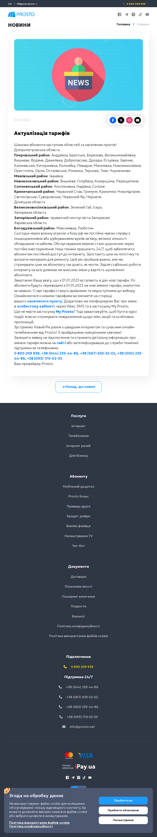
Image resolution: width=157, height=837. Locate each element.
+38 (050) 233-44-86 (78, 707)
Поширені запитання (78, 596)
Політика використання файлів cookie (78, 636)
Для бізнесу (78, 456)
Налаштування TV (79, 536)
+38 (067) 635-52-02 (97, 353)
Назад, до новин (78, 386)
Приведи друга (78, 506)
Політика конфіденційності (78, 626)
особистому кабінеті (35, 306)
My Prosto (64, 311)
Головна (123, 24)
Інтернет (78, 426)
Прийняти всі (123, 800)
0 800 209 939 (136, 3)
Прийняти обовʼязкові (123, 810)
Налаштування (123, 820)
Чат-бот (78, 546)
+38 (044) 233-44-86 (59, 353)
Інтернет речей (78, 446)
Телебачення (78, 436)
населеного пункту (44, 301)
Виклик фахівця (78, 526)
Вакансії (78, 616)
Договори (78, 577)
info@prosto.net (78, 727)
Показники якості (78, 586)
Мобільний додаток (78, 486)
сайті (61, 343)
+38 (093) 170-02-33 (44, 358)
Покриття (78, 606)
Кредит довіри (78, 516)
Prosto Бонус (78, 496)
